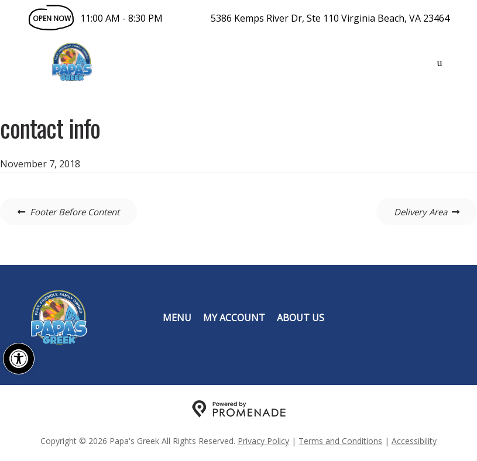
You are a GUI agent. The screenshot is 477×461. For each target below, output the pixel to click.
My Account (234, 317)
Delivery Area (420, 212)
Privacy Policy (263, 440)
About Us (300, 317)
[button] (19, 358)
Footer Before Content (74, 212)
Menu (177, 317)
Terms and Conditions (340, 440)
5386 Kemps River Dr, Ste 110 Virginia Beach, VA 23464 (330, 18)
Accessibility (414, 440)
